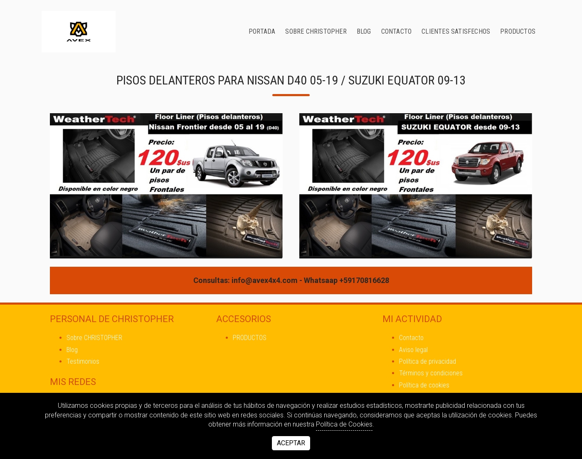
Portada (262, 31)
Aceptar (291, 443)
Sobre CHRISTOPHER (315, 31)
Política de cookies (424, 385)
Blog (364, 31)
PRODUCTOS (517, 31)
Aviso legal (413, 350)
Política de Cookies (344, 424)
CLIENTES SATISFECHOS (456, 31)
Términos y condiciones (431, 373)
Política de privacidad (427, 361)
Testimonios (83, 361)
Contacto (396, 31)
